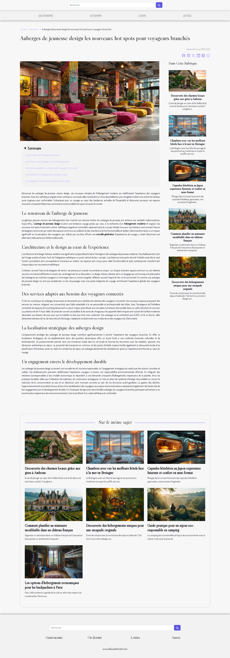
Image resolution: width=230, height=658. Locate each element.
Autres (187, 15)
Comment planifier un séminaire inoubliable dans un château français (188, 237)
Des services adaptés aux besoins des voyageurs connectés (52, 168)
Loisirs (142, 15)
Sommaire (34, 148)
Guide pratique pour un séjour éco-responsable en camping (170, 527)
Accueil (23, 29)
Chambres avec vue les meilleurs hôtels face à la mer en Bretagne (187, 142)
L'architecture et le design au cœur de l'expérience (48, 161)
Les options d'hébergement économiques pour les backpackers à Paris (52, 585)
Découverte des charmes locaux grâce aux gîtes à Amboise (188, 97)
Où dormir (96, 15)
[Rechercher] (111, 5)
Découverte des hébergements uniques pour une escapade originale (188, 285)
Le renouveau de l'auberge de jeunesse (43, 155)
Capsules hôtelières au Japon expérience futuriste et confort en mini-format (187, 189)
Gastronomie (45, 15)
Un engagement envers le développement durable (48, 180)
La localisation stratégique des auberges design (46, 174)
